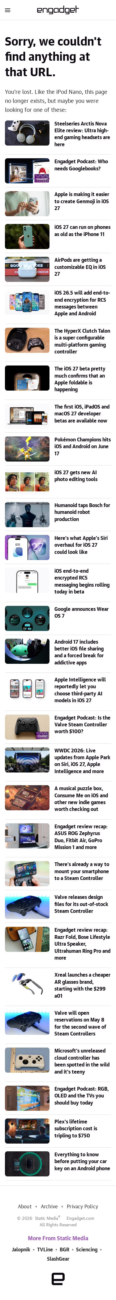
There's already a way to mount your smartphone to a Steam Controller (81, 871)
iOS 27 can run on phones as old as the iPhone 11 (82, 231)
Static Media (46, 1218)
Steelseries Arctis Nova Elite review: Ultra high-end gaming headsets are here (82, 134)
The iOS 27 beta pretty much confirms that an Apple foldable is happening (79, 379)
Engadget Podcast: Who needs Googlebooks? (81, 165)
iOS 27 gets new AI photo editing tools (75, 476)
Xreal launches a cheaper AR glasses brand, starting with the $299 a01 (82, 985)
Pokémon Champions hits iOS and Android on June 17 (82, 446)
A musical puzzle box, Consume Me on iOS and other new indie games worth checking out (81, 799)
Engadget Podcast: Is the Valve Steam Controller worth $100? (82, 725)
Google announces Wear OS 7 (81, 613)
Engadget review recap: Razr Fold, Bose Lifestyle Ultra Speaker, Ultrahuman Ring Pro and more (82, 944)
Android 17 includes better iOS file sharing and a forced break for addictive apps (79, 652)
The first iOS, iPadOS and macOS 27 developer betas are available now (82, 414)
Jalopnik (21, 1249)
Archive (49, 1206)
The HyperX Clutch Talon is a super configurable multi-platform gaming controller (82, 341)
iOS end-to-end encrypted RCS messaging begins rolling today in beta (82, 581)
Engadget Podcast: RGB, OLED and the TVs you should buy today (81, 1096)
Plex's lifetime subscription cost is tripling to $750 (75, 1128)
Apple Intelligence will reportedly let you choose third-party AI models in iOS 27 (80, 690)
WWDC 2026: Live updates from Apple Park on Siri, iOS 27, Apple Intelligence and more (82, 761)
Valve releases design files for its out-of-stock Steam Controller (81, 904)
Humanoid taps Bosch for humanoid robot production (82, 512)
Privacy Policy (82, 1206)
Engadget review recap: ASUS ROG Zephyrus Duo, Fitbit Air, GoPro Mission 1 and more (81, 837)
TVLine (45, 1249)
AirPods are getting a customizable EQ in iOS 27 (80, 267)
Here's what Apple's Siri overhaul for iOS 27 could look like (81, 545)
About (25, 1206)
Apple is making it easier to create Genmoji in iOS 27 (81, 201)
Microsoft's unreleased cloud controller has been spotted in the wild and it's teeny (82, 1061)
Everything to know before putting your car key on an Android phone (82, 1161)
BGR (64, 1249)
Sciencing (86, 1249)
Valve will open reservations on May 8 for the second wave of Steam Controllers (80, 1023)
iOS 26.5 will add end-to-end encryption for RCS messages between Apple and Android (82, 303)
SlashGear (58, 1259)
